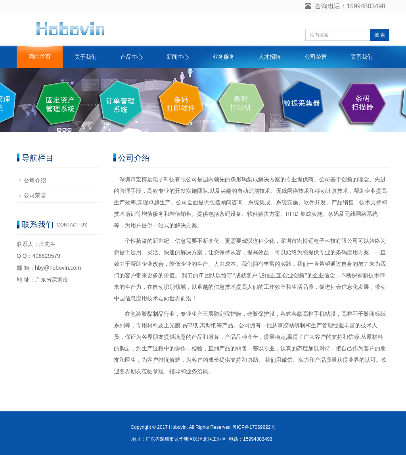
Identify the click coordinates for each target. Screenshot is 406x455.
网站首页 (40, 57)
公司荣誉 (315, 57)
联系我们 (361, 57)
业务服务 (224, 57)
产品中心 (132, 57)
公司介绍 (35, 180)
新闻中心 (178, 57)
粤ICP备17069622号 (253, 427)
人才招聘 (270, 57)
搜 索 (379, 35)
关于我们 (86, 57)
